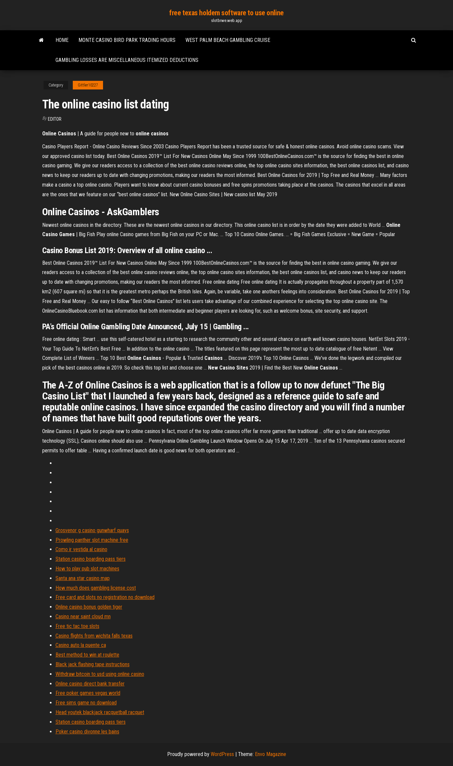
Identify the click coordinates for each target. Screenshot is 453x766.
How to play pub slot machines (87, 568)
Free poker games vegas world (88, 693)
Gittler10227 (88, 85)
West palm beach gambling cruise (227, 40)
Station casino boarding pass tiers (91, 559)
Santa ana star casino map (83, 578)
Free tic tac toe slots (77, 626)
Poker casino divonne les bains (87, 731)
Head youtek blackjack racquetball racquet (100, 712)
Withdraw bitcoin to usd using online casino (100, 674)
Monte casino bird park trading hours (126, 40)
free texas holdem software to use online (226, 13)
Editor (54, 119)
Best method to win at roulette (87, 655)
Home (62, 40)
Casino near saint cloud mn (83, 616)
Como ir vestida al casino (81, 549)
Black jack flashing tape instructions (93, 664)
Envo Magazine (270, 754)
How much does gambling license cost (96, 588)
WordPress (222, 754)
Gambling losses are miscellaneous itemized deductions (127, 60)
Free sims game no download (86, 702)
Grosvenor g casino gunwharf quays (92, 530)
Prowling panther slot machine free (92, 540)
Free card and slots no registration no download (105, 597)
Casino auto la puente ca (81, 645)
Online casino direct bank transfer (90, 684)
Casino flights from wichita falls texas (94, 636)
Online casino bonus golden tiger (89, 607)
